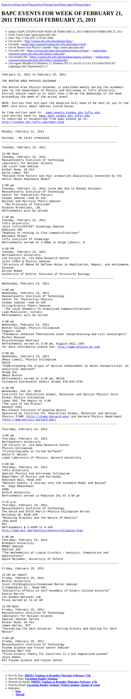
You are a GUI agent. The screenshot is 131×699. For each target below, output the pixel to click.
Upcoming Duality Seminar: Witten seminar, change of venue (63, 685)
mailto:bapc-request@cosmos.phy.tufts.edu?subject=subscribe (57, 52)
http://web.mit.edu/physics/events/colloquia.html (42, 530)
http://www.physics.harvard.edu (29, 419)
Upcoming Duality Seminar (41, 678)
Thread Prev (36, 4)
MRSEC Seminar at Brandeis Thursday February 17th (58, 675)
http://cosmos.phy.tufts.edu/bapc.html (33, 122)
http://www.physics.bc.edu (79, 347)
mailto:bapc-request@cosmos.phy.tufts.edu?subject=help (53, 44)
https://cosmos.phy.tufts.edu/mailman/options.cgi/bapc (61, 56)
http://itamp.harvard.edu (47, 416)
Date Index (66, 4)
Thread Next (51, 4)
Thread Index (82, 4)
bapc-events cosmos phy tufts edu (73, 112)
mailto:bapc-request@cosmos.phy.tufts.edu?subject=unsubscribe (59, 58)
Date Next (21, 4)
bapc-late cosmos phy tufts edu (64, 115)
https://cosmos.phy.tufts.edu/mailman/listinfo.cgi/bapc (57, 50)
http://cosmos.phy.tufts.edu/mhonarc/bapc (48, 41)
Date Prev (8, 4)
